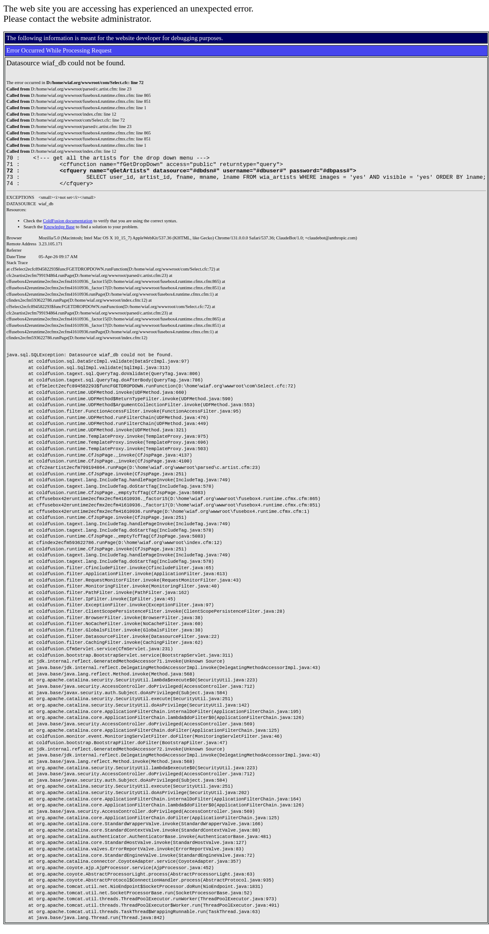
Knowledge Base (59, 233)
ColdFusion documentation (68, 227)
